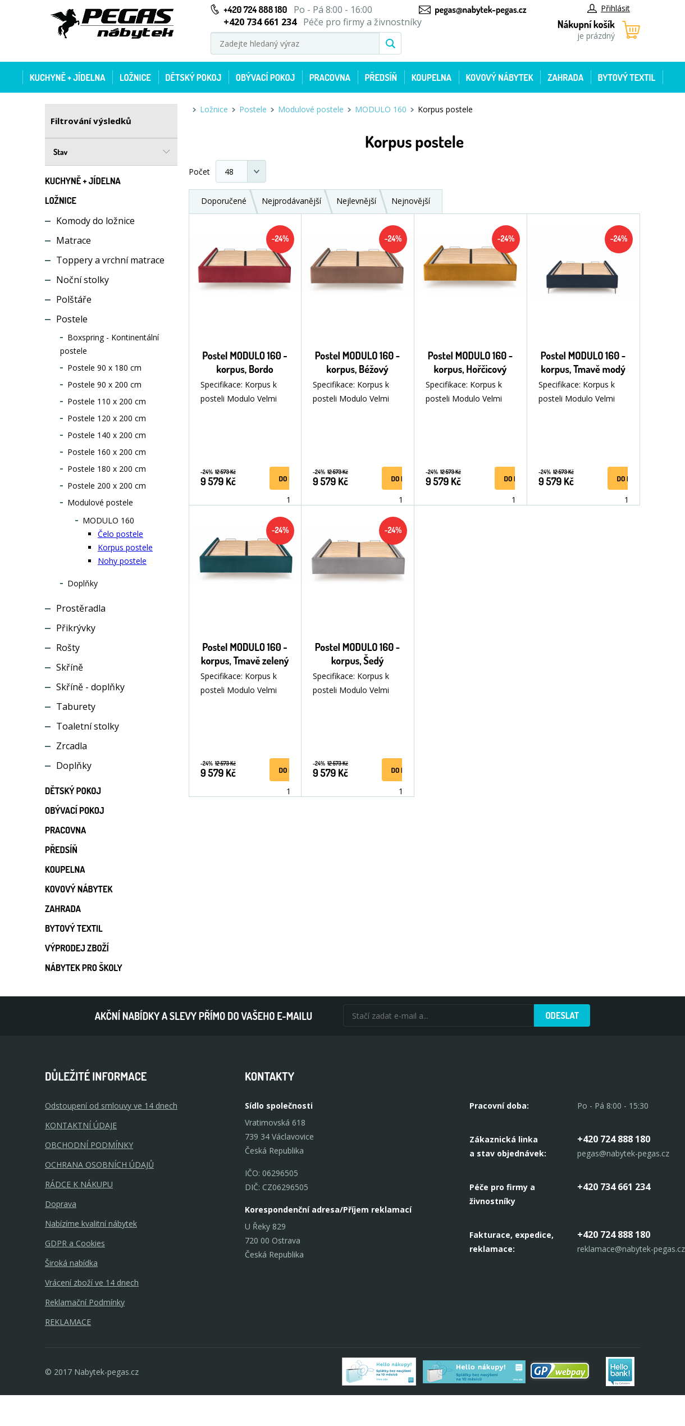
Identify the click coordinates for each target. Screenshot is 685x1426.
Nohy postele (122, 560)
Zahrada (565, 77)
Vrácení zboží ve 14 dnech (92, 1282)
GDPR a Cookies (75, 1243)
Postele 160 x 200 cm (106, 452)
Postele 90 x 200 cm (104, 384)
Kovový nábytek (499, 77)
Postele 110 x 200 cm (106, 401)
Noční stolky (82, 280)
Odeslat (562, 1015)
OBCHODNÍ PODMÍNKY (89, 1145)
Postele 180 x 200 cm (106, 468)
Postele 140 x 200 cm (106, 435)
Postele (72, 319)
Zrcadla (71, 746)
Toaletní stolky (87, 726)
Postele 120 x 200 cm (106, 418)
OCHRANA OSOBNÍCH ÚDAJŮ (99, 1164)
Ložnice (135, 77)
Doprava (60, 1204)
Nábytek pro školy (83, 967)
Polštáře (74, 299)
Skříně (69, 667)
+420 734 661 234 (613, 1187)
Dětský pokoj (193, 77)
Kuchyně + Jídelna (68, 77)
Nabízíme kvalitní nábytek (91, 1223)
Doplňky (82, 583)
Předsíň (380, 77)
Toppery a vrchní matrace (110, 260)
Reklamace (68, 1321)
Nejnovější (410, 200)
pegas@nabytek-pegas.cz (480, 9)
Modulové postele (100, 502)
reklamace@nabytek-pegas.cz (631, 1248)
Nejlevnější (356, 200)
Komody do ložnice (95, 221)
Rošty (68, 647)
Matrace (73, 240)
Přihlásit (608, 8)
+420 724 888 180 (255, 9)
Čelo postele (120, 534)
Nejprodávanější (291, 200)
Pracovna (329, 77)
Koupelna (431, 77)
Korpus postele (125, 547)
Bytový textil (627, 77)
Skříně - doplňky (90, 687)
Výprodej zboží (77, 948)
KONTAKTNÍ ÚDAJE (81, 1125)
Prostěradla (81, 608)
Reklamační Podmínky (85, 1302)
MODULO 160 (108, 520)
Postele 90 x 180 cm (104, 367)
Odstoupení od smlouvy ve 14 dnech (111, 1105)
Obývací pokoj (265, 77)
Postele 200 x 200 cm (106, 485)
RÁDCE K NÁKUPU (79, 1184)
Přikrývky (75, 628)
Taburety (75, 706)
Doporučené (223, 200)
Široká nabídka (71, 1263)
